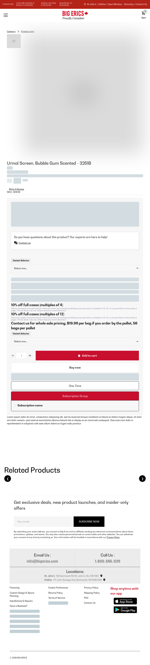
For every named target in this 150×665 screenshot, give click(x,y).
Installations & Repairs (21, 601)
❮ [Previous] (8, 478)
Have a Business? (18, 606)
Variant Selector (21, 260)
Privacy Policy (113, 537)
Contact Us (89, 603)
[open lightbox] (83, 93)
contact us (141, 4)
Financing (15, 587)
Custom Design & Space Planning (22, 594)
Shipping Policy (92, 593)
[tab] (75, 385)
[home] (75, 15)
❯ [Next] (142, 478)
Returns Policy (55, 593)
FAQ (86, 598)
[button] (30, 15)
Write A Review (16, 189)
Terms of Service (56, 598)
